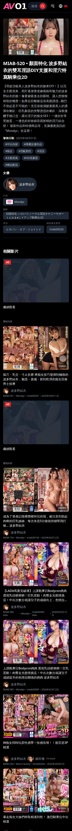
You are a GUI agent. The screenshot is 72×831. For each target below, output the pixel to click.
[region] (36, 37)
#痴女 (8, 151)
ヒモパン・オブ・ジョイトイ (23, 229)
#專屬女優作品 (33, 144)
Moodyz (20, 395)
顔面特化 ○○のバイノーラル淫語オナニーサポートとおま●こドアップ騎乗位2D (35, 215)
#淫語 (40, 151)
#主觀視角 (11, 158)
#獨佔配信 (11, 165)
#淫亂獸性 (25, 151)
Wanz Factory (23, 764)
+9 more (50, 758)
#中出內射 (11, 144)
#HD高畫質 (31, 158)
